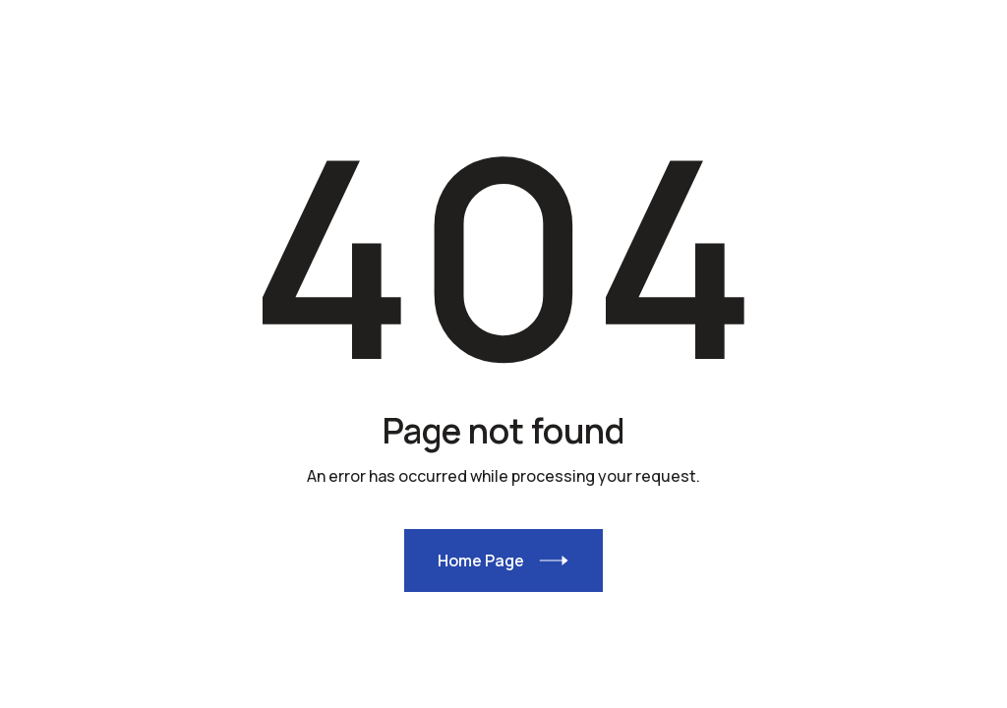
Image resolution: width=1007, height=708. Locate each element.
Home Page (481, 560)
